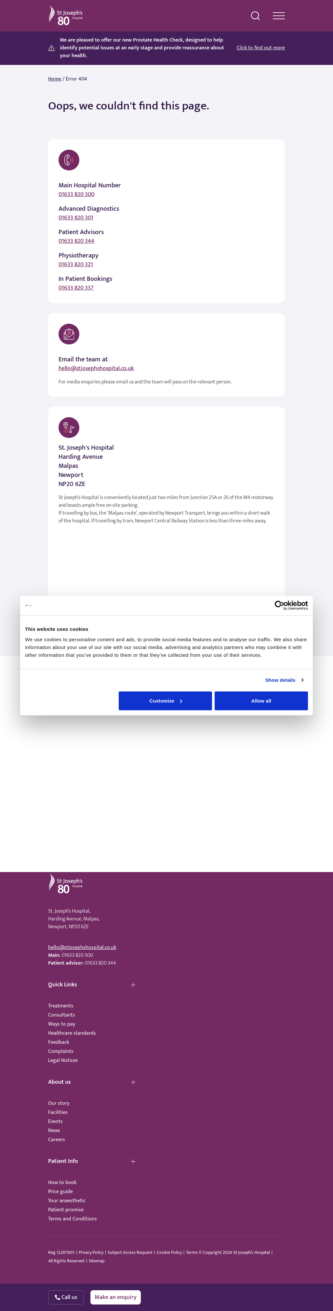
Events (55, 1121)
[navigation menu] (279, 15)
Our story (58, 1103)
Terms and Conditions (72, 1219)
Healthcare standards (72, 1033)
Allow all (261, 700)
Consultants (61, 1015)
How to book (62, 1182)
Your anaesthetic (67, 1200)
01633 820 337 (76, 288)
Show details (280, 680)
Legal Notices (63, 1060)
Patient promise (66, 1209)
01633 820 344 (76, 241)
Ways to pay (61, 1024)
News (54, 1130)
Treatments (60, 1006)
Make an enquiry (116, 1297)
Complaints (60, 1051)
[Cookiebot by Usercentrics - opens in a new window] (279, 605)
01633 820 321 (76, 264)
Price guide (60, 1191)
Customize (165, 700)
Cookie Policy (169, 1252)
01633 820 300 (76, 194)
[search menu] (255, 15)
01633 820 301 (76, 217)
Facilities (58, 1112)
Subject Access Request (130, 1252)
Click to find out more (261, 48)
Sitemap (96, 1261)
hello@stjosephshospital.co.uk (96, 368)
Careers (56, 1139)
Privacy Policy (91, 1252)
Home (54, 79)
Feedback (58, 1042)
